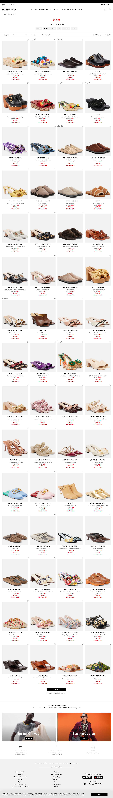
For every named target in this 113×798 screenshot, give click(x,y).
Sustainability (56, 777)
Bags (59, 28)
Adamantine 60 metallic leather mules (15, 246)
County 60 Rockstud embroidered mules (43, 591)
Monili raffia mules (70, 160)
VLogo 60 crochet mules (43, 634)
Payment (20, 779)
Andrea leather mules (70, 505)
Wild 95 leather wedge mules (15, 678)
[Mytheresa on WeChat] (101, 783)
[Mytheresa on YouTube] (96, 783)
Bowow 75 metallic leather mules (15, 203)
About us (56, 772)
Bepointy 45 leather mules (70, 332)
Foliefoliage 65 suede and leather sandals (70, 548)
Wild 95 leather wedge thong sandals (42, 678)
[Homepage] (9, 9)
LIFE (14, 4)
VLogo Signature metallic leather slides (98, 505)
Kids (11, 4)
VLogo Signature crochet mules (70, 634)
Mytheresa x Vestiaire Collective (20, 787)
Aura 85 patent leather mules (15, 462)
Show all (39, 28)
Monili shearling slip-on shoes (70, 246)
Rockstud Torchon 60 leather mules (43, 419)
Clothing (46, 28)
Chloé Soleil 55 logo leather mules (98, 376)
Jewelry (74, 28)
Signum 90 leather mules (42, 332)
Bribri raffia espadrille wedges (42, 117)
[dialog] (56, 794)
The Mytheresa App (56, 774)
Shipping (20, 782)
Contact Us (20, 774)
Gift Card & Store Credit (20, 777)
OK (99, 794)
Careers (56, 782)
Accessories (66, 28)
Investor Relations (56, 784)
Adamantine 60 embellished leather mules (15, 289)
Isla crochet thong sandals (97, 117)
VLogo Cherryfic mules (15, 634)
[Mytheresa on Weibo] (98, 783)
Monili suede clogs (98, 160)
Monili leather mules (98, 548)
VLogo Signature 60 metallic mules (15, 419)
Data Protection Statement (76, 794)
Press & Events (56, 779)
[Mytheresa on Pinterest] (90, 783)
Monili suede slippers (42, 203)
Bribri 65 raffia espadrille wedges (15, 73)
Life (63, 24)
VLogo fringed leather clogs (98, 591)
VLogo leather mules (98, 462)
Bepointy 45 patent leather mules (97, 332)
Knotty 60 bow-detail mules (43, 246)
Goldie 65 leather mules (98, 246)
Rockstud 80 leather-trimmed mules (98, 419)
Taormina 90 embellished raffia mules (70, 376)
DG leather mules (42, 376)
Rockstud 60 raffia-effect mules (98, 634)
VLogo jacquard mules (98, 678)
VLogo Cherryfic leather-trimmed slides (70, 678)
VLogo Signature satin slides (15, 505)
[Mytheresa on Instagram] (93, 783)
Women (4, 4)
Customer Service (20, 772)
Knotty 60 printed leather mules (15, 376)
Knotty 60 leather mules (70, 419)
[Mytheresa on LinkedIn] (85, 783)
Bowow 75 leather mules (42, 289)
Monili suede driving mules (42, 548)
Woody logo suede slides (98, 203)
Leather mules (70, 73)
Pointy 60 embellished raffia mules (70, 117)
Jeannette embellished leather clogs (98, 73)
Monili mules (15, 548)
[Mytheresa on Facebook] (87, 783)
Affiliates (56, 787)
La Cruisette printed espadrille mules (43, 73)
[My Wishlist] (107, 9)
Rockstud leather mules (70, 462)
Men (8, 4)
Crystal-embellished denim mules (43, 160)
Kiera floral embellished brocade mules (70, 591)
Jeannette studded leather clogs (15, 117)
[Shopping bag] (110, 9)
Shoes (11, 14)
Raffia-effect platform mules (98, 289)
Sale (8, 14)
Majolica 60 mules (15, 160)
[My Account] (104, 9)
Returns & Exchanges (20, 784)
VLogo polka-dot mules (15, 332)
